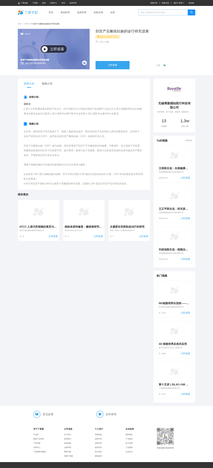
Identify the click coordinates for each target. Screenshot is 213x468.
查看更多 (188, 140)
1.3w (184, 123)
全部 (112, 12)
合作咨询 (111, 414)
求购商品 (98, 435)
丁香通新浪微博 (39, 452)
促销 (44, 3)
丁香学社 (28, 12)
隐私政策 (98, 456)
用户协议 (98, 452)
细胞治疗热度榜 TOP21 (107, 37)
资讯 (63, 3)
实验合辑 (98, 12)
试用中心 (53, 3)
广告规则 (129, 447)
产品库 (36, 435)
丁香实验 (23, 3)
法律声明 (67, 447)
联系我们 (67, 439)
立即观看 (53, 49)
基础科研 (65, 12)
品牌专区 (98, 439)
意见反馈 (48, 414)
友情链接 (67, 443)
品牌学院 (73, 3)
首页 (51, 12)
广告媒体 (129, 439)
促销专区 (98, 447)
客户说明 (129, 443)
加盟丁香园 (68, 456)
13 (164, 123)
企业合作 (129, 452)
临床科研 (82, 12)
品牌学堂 (98, 443)
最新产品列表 (38, 439)
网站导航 (67, 452)
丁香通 (35, 3)
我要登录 (154, 3)
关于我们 (67, 435)
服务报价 (129, 435)
